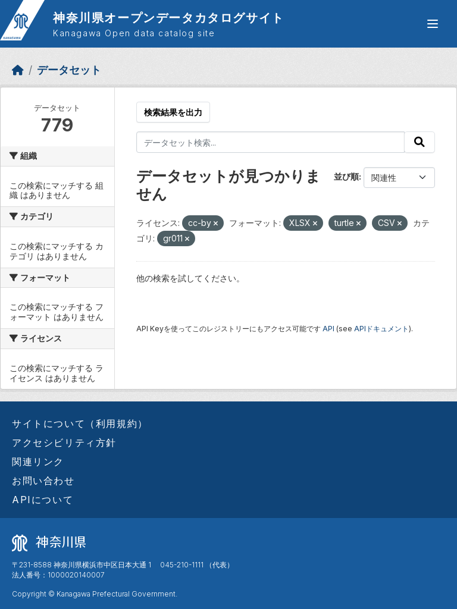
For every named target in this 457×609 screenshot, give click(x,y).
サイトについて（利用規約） (80, 423)
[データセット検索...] (270, 142)
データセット (69, 70)
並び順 (346, 176)
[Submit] (419, 142)
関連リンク (38, 461)
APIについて (42, 500)
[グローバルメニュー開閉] (432, 24)
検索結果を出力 (173, 112)
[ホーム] (18, 70)
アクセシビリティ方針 (64, 442)
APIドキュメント (381, 328)
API (328, 328)
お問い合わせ (43, 480)
